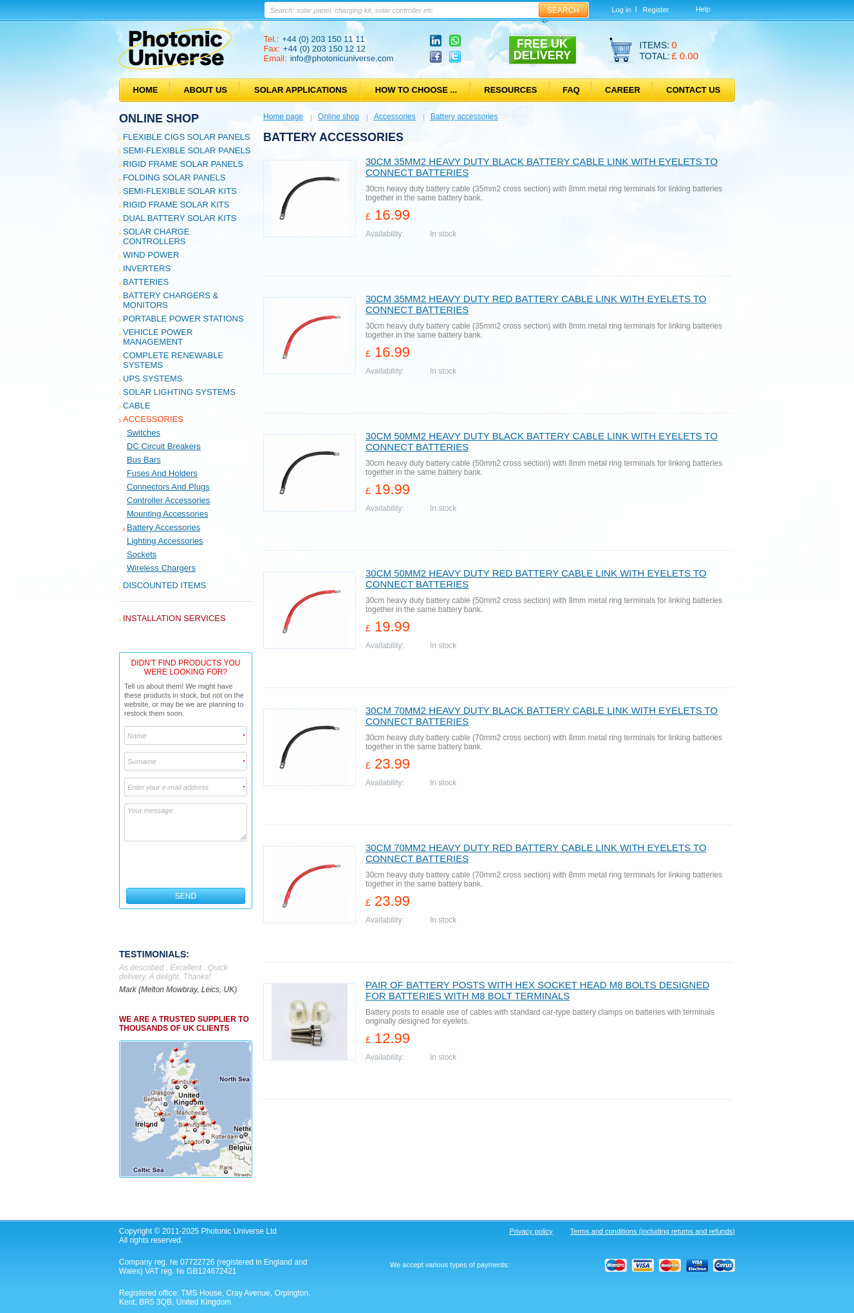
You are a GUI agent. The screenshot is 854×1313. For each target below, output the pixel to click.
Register (655, 10)
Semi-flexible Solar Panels (186, 150)
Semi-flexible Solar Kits (180, 191)
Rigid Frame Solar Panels (183, 164)
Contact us (693, 90)
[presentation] (186, 864)
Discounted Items (164, 585)
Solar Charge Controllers (156, 236)
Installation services (174, 618)
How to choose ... (416, 90)
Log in (621, 10)
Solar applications (300, 90)
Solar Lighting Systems (179, 392)
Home (145, 90)
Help (703, 9)
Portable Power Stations (183, 318)
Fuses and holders (162, 473)
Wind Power (151, 255)
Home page (283, 116)
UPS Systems (152, 378)
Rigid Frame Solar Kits (176, 204)
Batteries (146, 282)
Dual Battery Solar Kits (180, 218)
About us (205, 90)
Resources (510, 90)
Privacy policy (531, 1231)
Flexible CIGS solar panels (186, 137)
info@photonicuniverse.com (342, 58)
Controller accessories (168, 500)
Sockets (141, 554)
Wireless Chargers (161, 568)
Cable (137, 405)
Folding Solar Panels (174, 177)
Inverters (147, 268)
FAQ (571, 90)
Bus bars (144, 460)
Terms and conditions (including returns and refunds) (652, 1231)
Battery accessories (163, 527)
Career (622, 90)
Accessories (153, 419)
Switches (143, 432)
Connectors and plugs (168, 487)
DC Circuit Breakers (164, 446)
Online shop (159, 118)
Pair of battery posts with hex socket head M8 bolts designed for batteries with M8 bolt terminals (537, 990)
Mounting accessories (167, 514)
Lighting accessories (165, 541)
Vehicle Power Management (157, 337)
